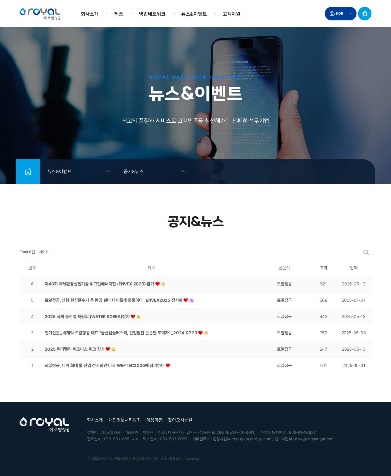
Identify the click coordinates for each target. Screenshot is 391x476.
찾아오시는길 (180, 420)
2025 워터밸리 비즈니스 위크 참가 (75, 349)
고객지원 (231, 13)
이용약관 (154, 420)
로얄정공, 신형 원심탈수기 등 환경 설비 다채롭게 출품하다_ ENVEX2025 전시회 (114, 300)
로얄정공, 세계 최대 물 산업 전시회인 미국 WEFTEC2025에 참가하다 (105, 365)
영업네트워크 (152, 13)
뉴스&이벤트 (194, 13)
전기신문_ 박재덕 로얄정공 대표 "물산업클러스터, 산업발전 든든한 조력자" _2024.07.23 (121, 332)
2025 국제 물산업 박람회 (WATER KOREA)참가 (88, 316)
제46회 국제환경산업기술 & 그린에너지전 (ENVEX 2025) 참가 (100, 284)
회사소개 (90, 13)
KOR (339, 13)
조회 (323, 267)
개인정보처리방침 (125, 420)
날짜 (354, 267)
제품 (118, 13)
